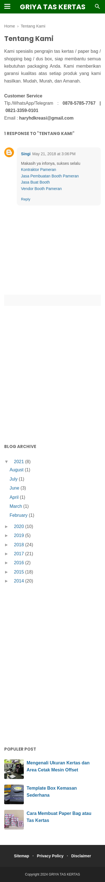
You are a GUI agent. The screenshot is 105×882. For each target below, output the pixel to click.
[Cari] (97, 8)
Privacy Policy (50, 856)
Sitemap (21, 856)
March (16, 506)
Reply (25, 199)
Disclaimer (81, 856)
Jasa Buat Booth (35, 182)
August (17, 469)
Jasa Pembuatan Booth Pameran (50, 176)
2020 (19, 526)
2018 (19, 544)
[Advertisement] (52, 385)
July (14, 479)
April (15, 497)
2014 (19, 581)
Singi (26, 154)
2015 (19, 572)
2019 (19, 535)
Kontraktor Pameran (38, 169)
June (15, 488)
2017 (19, 553)
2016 (19, 562)
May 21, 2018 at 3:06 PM (53, 154)
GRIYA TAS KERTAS (52, 7)
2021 (19, 461)
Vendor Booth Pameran (41, 188)
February (19, 515)
